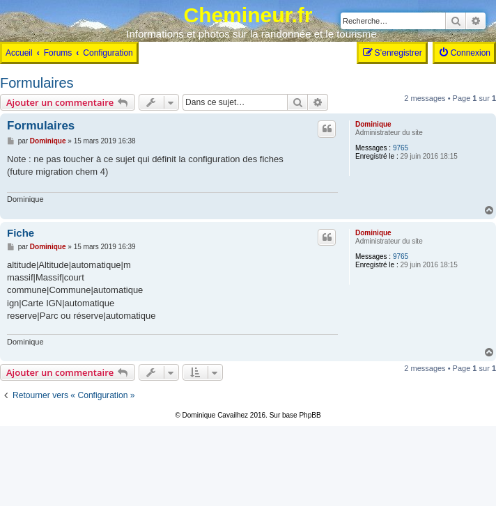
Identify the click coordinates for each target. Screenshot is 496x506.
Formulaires (37, 82)
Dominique (373, 124)
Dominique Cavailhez (216, 415)
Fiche (20, 233)
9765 (400, 148)
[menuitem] (464, 53)
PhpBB (309, 415)
